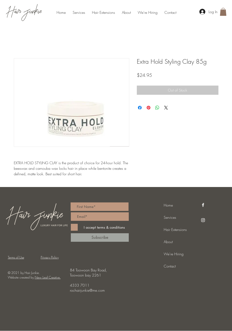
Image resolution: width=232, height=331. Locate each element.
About (168, 241)
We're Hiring (173, 253)
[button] (223, 12)
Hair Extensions (175, 229)
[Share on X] (166, 107)
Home (168, 205)
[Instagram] (203, 220)
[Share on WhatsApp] (157, 107)
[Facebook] (203, 204)
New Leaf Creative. (48, 277)
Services (170, 217)
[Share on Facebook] (140, 107)
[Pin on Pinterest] (148, 107)
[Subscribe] (100, 237)
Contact (170, 266)
